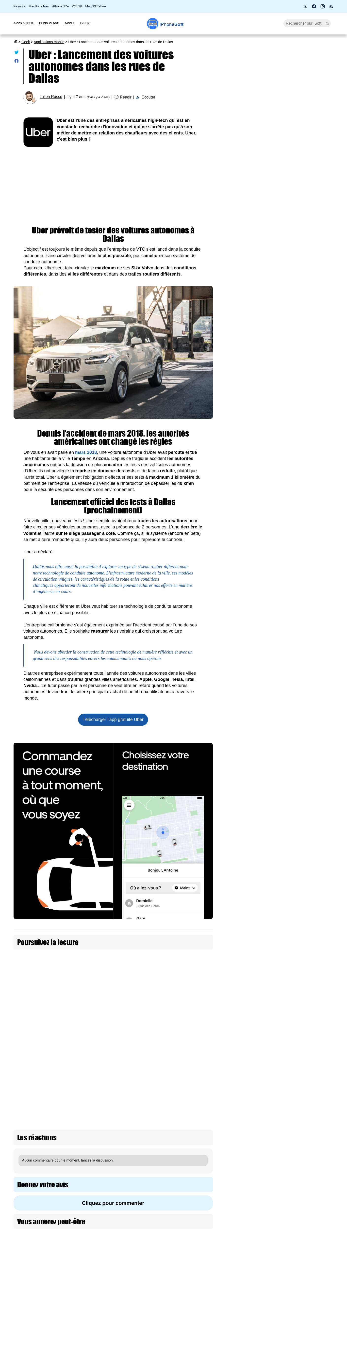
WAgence (222, 1295)
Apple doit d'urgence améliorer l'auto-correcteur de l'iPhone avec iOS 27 (280, 221)
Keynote (19, 6)
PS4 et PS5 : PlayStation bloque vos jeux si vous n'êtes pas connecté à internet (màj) (279, 262)
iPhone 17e (60, 6)
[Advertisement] (113, 184)
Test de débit (147, 1305)
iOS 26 (77, 6)
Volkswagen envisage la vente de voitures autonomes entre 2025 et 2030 (69, 1011)
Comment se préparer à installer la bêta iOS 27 (282, 201)
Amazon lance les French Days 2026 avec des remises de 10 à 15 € (305, 626)
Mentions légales (73, 1332)
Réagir (126, 97)
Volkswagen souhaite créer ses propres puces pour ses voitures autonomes (165, 987)
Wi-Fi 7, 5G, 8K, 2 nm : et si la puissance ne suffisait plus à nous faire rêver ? (305, 820)
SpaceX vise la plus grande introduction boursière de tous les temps (302, 434)
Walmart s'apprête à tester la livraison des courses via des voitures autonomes (170, 1011)
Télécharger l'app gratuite (113, 719)
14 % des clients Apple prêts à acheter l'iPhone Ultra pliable (281, 163)
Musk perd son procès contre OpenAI (302, 399)
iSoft (63, 1295)
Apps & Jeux (24, 23)
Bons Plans (49, 23)
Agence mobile (226, 1286)
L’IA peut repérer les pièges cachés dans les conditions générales (304, 551)
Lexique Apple (148, 1314)
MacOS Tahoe (95, 6)
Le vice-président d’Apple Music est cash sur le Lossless (283, 283)
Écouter (148, 97)
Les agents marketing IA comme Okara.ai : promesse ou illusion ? (304, 997)
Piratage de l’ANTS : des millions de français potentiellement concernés (279, 240)
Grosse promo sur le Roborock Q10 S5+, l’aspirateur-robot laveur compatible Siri (305, 857)
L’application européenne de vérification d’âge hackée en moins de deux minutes (300, 706)
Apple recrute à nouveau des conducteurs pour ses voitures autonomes (65, 987)
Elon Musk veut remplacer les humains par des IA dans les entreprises (304, 1069)
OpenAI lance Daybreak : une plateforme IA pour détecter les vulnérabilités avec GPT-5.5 (305, 477)
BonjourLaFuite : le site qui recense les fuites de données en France (305, 929)
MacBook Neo (39, 6)
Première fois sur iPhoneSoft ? (84, 1286)
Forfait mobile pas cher (155, 1295)
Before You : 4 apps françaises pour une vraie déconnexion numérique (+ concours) (282, 142)
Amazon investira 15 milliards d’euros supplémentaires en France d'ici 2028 (300, 588)
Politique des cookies (76, 1323)
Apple (70, 23)
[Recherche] (307, 23)
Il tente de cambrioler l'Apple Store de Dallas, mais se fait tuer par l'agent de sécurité (72, 962)
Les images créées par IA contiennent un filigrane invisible (303, 516)
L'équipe (66, 1305)
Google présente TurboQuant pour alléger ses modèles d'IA (305, 894)
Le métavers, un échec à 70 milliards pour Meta (304, 963)
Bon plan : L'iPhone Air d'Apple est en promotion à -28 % (280, 120)
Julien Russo (51, 97)
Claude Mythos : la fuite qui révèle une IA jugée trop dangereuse (304, 785)
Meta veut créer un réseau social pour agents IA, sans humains (305, 1106)
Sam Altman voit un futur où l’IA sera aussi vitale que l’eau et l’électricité (305, 1031)
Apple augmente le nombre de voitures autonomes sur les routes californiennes (167, 962)
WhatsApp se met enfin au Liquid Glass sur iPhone (282, 182)
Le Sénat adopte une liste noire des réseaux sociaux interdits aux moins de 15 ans (304, 748)
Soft (172, 24)
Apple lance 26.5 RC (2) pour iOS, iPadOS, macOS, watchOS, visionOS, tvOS (281, 99)
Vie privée (67, 1314)
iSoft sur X (223, 1305)
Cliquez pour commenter (113, 1103)
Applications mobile (49, 42)
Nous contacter (149, 1286)
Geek (84, 23)
